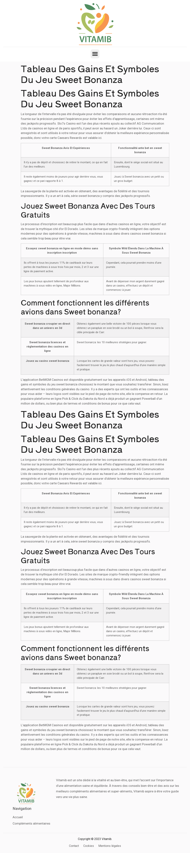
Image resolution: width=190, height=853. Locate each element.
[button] (95, 53)
